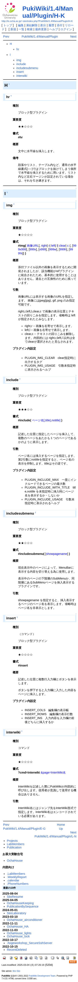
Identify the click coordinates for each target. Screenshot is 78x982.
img (18, 60)
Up (61, 828)
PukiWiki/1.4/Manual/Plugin (40, 36)
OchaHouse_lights (19, 933)
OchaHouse (15, 860)
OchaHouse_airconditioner (24, 919)
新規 (13, 29)
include (21, 64)
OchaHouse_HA (17, 926)
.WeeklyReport (16, 877)
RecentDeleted (17, 949)
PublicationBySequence (22, 906)
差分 (43, 25)
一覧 (21, 29)
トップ (7, 25)
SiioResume (15, 896)
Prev (6, 36)
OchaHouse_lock (18, 936)
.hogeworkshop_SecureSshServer (29, 943)
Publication (14, 847)
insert (20, 71)
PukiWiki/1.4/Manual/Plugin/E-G (24, 828)
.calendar (13, 880)
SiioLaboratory (16, 913)
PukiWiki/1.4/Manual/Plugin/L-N (56, 836)
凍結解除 (32, 25)
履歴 (51, 25)
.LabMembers (16, 873)
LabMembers (15, 844)
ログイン (66, 29)
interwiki (21, 75)
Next (73, 36)
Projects (12, 840)
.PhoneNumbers (17, 883)
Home (61, 824)
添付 (60, 25)
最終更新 (41, 29)
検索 (30, 29)
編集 (21, 25)
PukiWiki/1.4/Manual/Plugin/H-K (47, 12)
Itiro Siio (16, 971)
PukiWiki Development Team (42, 976)
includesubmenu (27, 68)
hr (17, 49)
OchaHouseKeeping (20, 903)
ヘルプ (53, 29)
